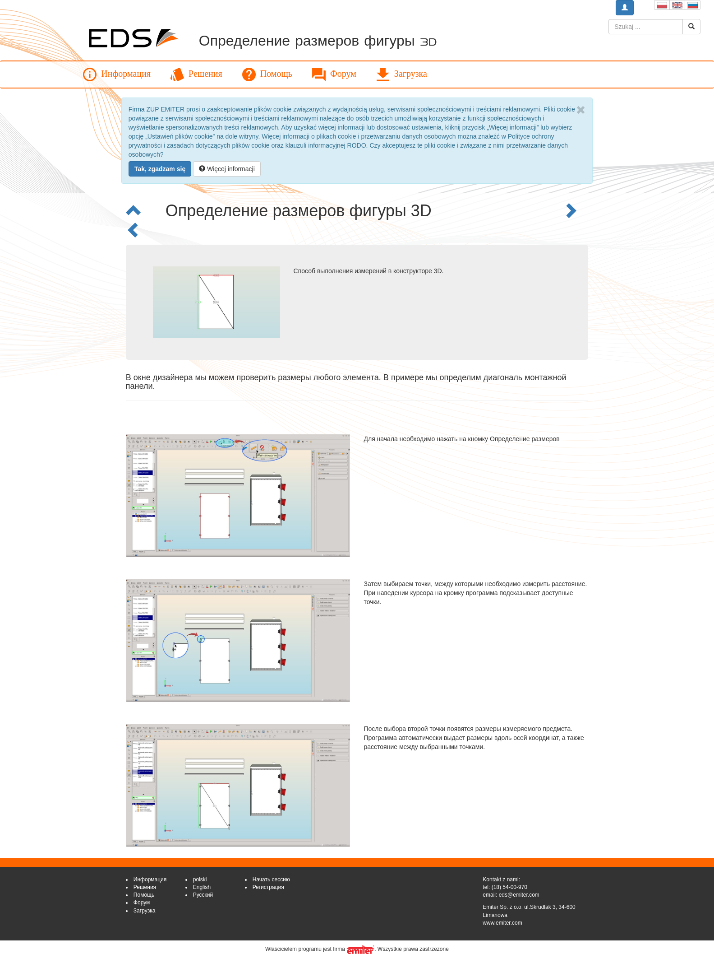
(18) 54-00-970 (509, 887)
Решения (196, 74)
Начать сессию (271, 879)
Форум (334, 74)
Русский (203, 895)
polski (200, 879)
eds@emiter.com (519, 895)
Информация (117, 74)
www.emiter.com (502, 923)
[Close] (580, 110)
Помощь (267, 74)
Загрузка (401, 74)
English (202, 887)
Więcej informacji (227, 168)
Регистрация (268, 887)
